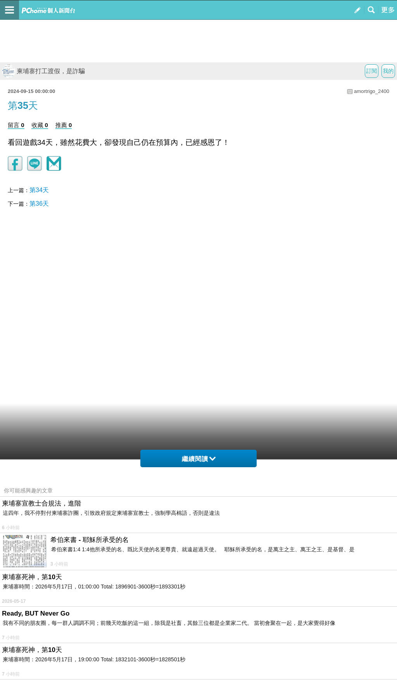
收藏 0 (39, 125)
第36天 (39, 203)
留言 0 (16, 125)
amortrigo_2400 (371, 91)
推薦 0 (63, 125)
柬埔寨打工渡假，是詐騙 (43, 71)
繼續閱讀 (199, 458)
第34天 (39, 190)
